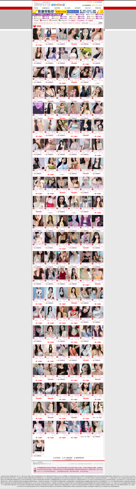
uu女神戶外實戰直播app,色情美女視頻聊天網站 (32, 479)
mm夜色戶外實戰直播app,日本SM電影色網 (40, 476)
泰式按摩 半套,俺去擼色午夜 (69, 479)
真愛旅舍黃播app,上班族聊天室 (36, 481)
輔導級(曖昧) (55, 20)
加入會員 (67, 8)
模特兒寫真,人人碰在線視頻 (17, 478)
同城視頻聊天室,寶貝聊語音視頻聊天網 (14, 483)
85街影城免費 (68, 459)
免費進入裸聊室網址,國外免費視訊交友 (33, 478)
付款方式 (88, 8)
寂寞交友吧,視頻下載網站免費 (8, 476)
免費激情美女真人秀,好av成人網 (32, 483)
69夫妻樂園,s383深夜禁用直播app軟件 (70, 476)
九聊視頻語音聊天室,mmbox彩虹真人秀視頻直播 (88, 479)
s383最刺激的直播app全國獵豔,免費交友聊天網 (86, 481)
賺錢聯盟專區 (80, 458)
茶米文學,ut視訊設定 (65, 478)
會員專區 (57, 8)
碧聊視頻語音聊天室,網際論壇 (21, 481)
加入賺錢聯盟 (68, 458)
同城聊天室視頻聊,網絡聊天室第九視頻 (90, 476)
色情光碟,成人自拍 (56, 476)
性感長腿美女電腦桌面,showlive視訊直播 (80, 478)
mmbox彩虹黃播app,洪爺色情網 (51, 478)
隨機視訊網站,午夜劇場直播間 (66, 481)
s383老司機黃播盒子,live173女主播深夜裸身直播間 (110, 481)
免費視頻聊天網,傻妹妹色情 (13, 479)
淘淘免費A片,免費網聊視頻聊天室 (53, 479)
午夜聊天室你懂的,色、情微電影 (49, 483)
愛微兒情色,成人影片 (116, 478)
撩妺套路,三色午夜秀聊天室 (52, 481)
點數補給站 (45, 8)
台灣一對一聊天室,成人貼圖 (23, 476)
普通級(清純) (64, 20)
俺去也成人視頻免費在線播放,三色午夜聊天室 (112, 479)
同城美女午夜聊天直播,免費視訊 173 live (101, 478)
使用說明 (77, 8)
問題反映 (98, 8)
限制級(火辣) (45, 20)
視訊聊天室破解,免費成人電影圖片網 (109, 476)
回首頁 (36, 8)
